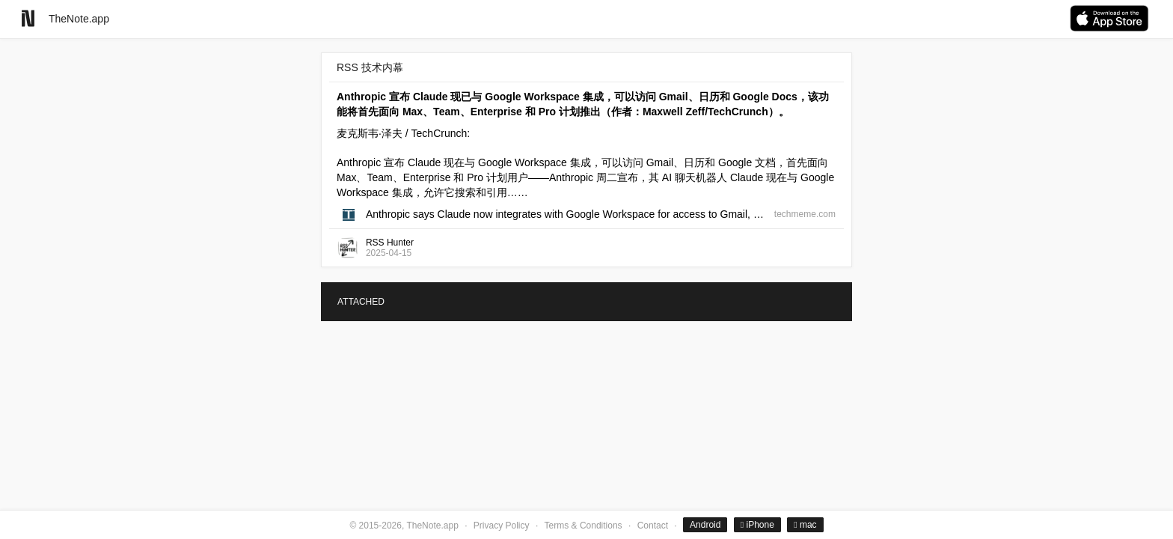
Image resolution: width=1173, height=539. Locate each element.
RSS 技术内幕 (370, 67)
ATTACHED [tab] (361, 301)
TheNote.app (79, 19)
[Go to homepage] (28, 18)
